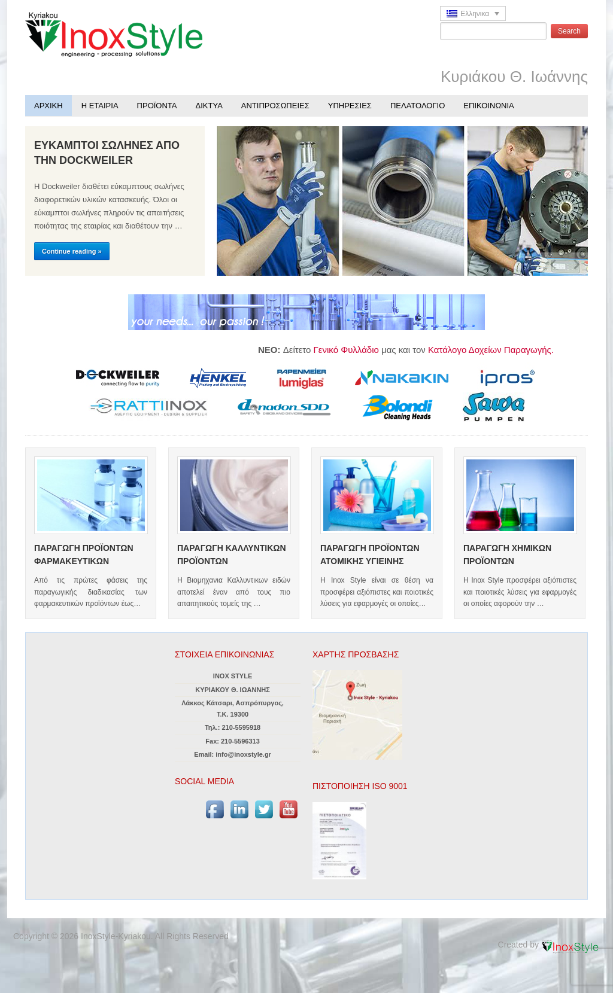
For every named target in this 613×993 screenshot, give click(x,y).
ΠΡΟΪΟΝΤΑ (157, 105)
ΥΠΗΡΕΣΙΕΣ (350, 105)
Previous (552, 264)
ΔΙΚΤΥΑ (209, 105)
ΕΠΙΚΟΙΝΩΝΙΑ (488, 105)
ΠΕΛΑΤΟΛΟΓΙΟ (417, 105)
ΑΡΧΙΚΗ (48, 105)
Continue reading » (72, 251)
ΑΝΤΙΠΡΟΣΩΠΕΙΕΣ (275, 105)
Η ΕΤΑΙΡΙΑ (100, 105)
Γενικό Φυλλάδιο (352, 350)
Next (576, 264)
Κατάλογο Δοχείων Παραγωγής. (494, 350)
